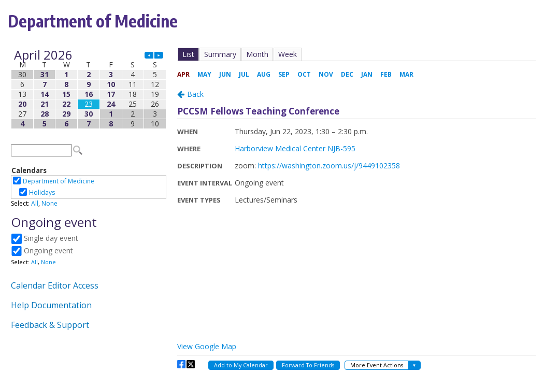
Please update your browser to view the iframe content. (88, 89)
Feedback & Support (50, 325)
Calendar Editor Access (54, 285)
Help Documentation (51, 305)
